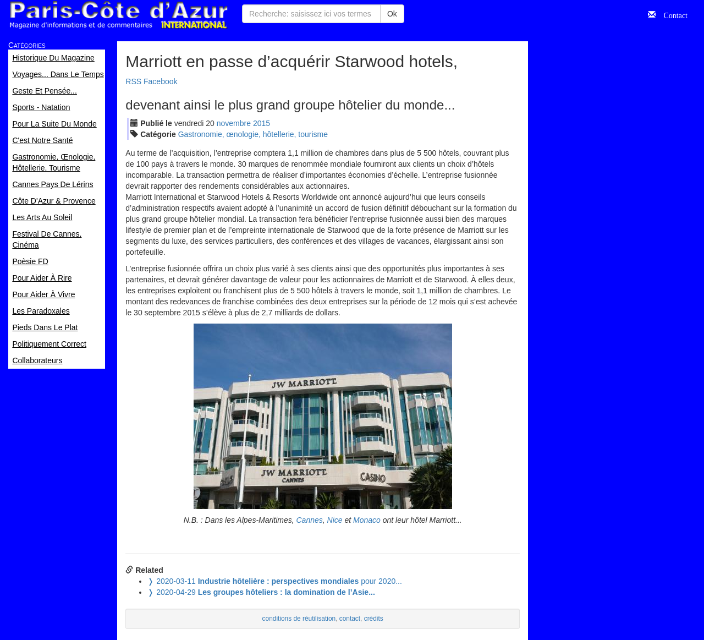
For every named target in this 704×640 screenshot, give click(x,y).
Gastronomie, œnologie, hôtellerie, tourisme (253, 134)
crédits (373, 618)
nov (234, 123)
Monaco (367, 520)
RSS (133, 81)
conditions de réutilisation (299, 618)
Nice (335, 520)
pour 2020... (274, 581)
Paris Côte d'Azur (118, 15)
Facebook (160, 81)
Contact (672, 14)
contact (349, 618)
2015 (261, 123)
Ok (392, 13)
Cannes (309, 520)
